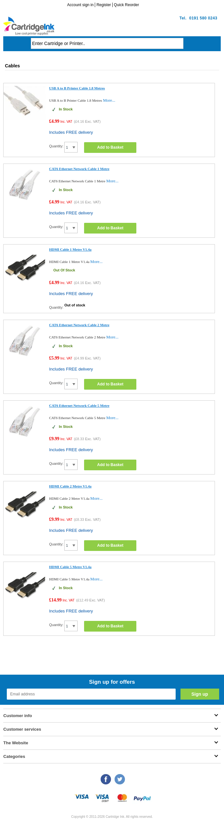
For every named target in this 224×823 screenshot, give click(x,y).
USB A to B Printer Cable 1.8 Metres (77, 88)
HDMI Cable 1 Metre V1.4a (70, 249)
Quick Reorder (126, 5)
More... (109, 100)
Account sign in (80, 5)
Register (103, 5)
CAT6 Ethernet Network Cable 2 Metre (79, 325)
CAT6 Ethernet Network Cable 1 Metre (79, 169)
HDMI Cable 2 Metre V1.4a (70, 486)
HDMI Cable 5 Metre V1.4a (70, 567)
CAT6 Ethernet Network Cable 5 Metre (79, 405)
